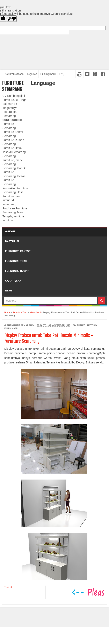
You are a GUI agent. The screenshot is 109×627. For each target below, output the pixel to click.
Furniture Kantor (18, 251)
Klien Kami (10, 328)
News (9, 290)
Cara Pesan (13, 280)
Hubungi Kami (48, 74)
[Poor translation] (11, 18)
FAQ (61, 74)
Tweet (8, 587)
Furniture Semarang (12, 86)
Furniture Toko (16, 261)
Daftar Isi (12, 241)
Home (10, 231)
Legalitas (32, 74)
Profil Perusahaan (13, 74)
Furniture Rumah (17, 271)
